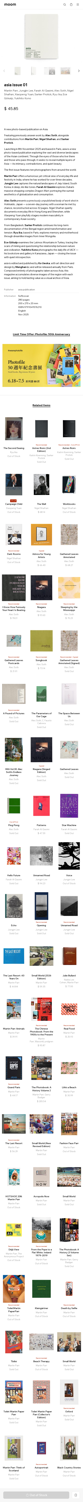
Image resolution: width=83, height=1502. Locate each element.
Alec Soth (60, 90)
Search (64, 4)
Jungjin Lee (26, 90)
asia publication (26, 289)
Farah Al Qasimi (43, 90)
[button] (78, 70)
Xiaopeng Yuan (24, 94)
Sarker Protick (43, 94)
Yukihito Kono (22, 98)
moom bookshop (10, 4)
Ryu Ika (57, 94)
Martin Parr (11, 90)
